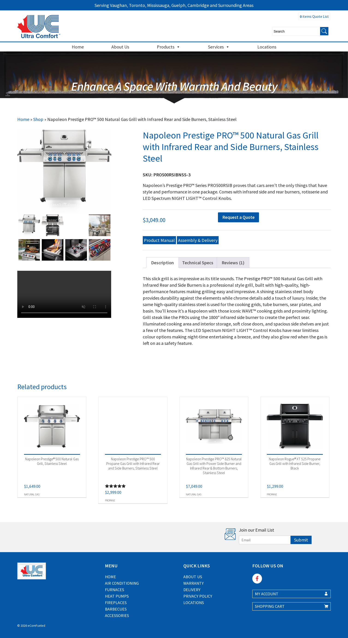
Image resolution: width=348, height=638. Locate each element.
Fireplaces (116, 602)
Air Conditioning (122, 583)
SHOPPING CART (270, 606)
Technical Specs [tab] (197, 262)
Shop (38, 119)
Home (78, 47)
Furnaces (114, 589)
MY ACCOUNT (266, 593)
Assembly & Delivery (197, 240)
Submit (301, 540)
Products (168, 46)
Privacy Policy (197, 596)
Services (219, 46)
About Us (120, 47)
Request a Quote (238, 217)
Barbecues (116, 609)
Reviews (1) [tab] (233, 262)
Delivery (191, 589)
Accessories (117, 615)
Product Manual (159, 240)
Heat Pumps (117, 596)
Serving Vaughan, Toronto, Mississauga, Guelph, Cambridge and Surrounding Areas (174, 5)
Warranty (193, 583)
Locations (266, 47)
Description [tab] (162, 262)
